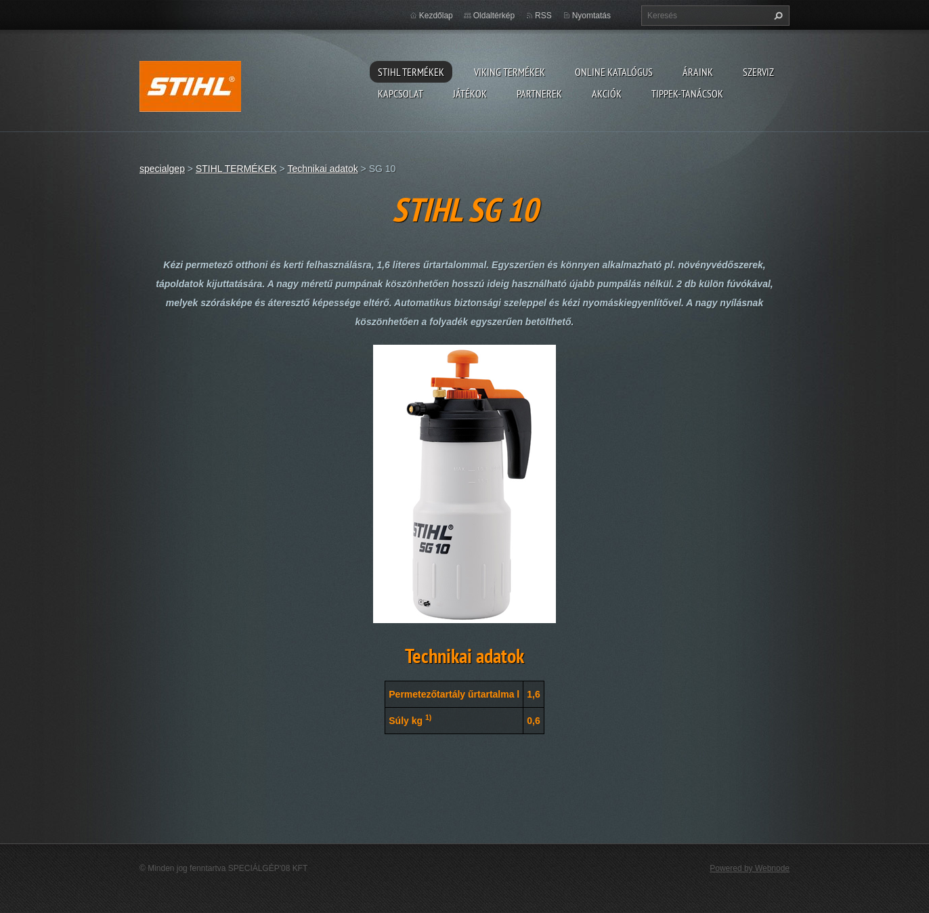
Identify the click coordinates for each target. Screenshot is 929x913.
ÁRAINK (698, 72)
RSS (543, 15)
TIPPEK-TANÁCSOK (687, 93)
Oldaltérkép (494, 15)
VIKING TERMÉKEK (509, 72)
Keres (776, 15)
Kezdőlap (436, 15)
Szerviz (758, 72)
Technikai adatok (322, 168)
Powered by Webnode (750, 868)
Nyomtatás (591, 15)
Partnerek (539, 93)
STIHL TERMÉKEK (411, 72)
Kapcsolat (400, 93)
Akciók (607, 93)
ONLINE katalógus (614, 72)
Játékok (470, 93)
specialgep (162, 168)
